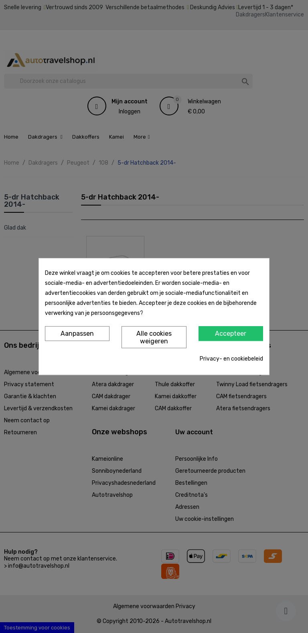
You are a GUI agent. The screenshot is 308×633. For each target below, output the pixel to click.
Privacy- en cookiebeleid (231, 358)
